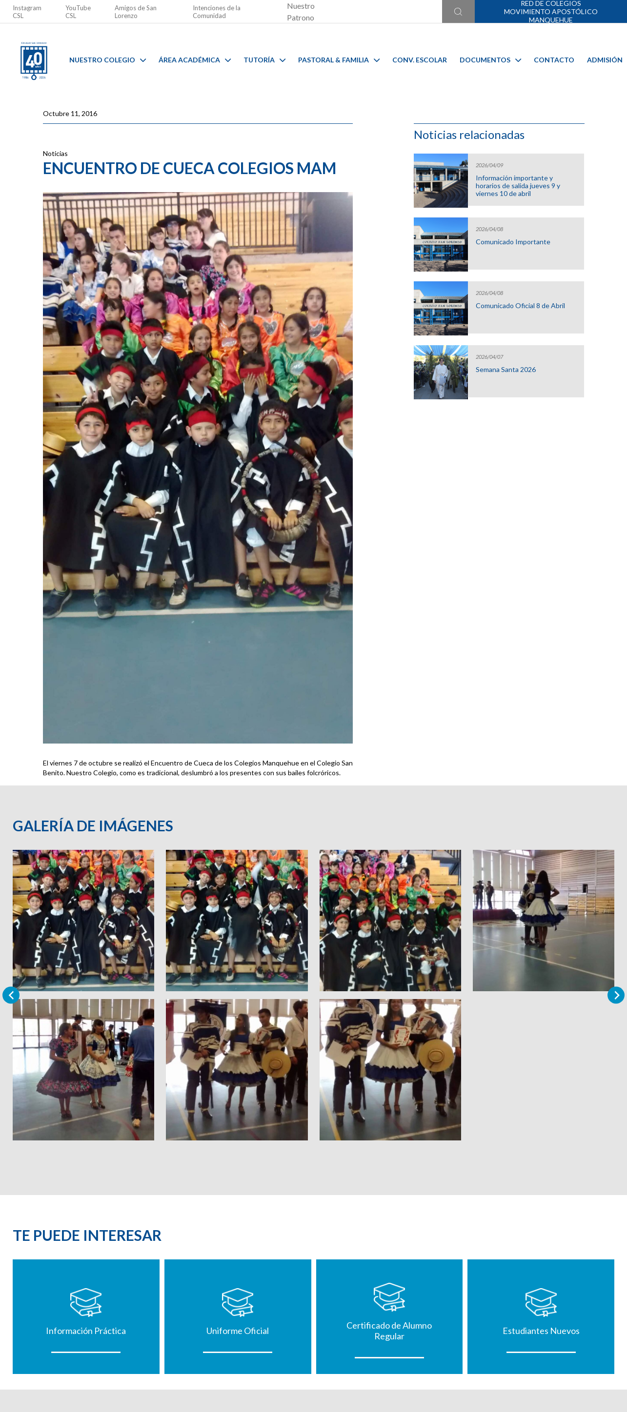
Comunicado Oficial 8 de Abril (520, 306)
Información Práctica (86, 1330)
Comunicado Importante (513, 242)
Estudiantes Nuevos (541, 1330)
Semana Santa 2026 (506, 369)
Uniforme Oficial (237, 1330)
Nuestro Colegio (107, 60)
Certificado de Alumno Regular (389, 1330)
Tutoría (264, 60)
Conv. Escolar (419, 60)
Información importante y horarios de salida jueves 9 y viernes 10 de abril (518, 185)
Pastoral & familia (339, 60)
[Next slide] (616, 995)
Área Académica (195, 60)
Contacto (554, 60)
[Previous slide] (11, 995)
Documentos (490, 60)
